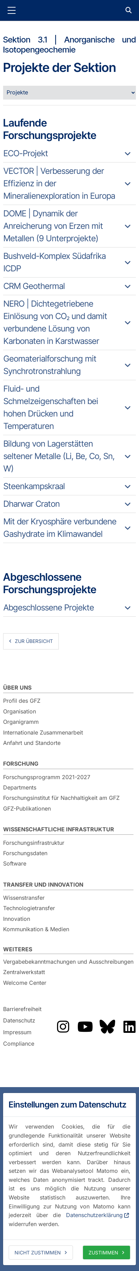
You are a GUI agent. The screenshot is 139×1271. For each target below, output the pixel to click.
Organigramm (21, 721)
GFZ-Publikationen (27, 808)
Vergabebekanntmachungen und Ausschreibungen (68, 961)
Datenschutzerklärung (94, 1215)
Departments (19, 787)
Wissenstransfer (24, 897)
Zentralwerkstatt (24, 972)
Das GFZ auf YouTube (85, 1026)
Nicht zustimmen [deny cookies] (38, 1252)
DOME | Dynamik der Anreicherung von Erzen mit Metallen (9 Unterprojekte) (53, 225)
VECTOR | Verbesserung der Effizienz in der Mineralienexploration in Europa (59, 183)
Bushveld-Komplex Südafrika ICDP (54, 262)
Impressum (17, 1032)
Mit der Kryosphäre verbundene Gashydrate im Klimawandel (60, 527)
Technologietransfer (29, 908)
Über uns (17, 687)
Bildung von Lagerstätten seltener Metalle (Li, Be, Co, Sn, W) (59, 456)
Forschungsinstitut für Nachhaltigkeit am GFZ (61, 797)
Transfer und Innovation (43, 884)
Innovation (16, 918)
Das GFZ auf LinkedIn (129, 1026)
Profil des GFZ (21, 700)
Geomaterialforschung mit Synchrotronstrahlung (49, 365)
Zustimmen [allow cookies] (103, 1252)
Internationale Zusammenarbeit (43, 732)
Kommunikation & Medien (36, 929)
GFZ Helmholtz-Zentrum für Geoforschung (69, 10)
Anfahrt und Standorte (32, 742)
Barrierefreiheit (22, 1009)
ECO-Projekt (25, 153)
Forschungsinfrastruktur (33, 842)
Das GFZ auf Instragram (63, 1026)
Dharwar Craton (31, 504)
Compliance (18, 1043)
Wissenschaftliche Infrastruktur (58, 829)
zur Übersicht (34, 641)
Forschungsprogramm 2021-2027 (46, 777)
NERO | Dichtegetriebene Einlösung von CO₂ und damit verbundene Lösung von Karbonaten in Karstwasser (55, 322)
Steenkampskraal (34, 486)
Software (14, 863)
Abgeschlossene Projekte (48, 607)
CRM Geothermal (34, 286)
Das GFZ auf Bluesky (107, 1026)
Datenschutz (19, 1020)
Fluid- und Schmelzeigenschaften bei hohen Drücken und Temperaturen (50, 407)
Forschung (20, 763)
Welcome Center (24, 982)
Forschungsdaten (25, 853)
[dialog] (69, 1179)
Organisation (19, 711)
